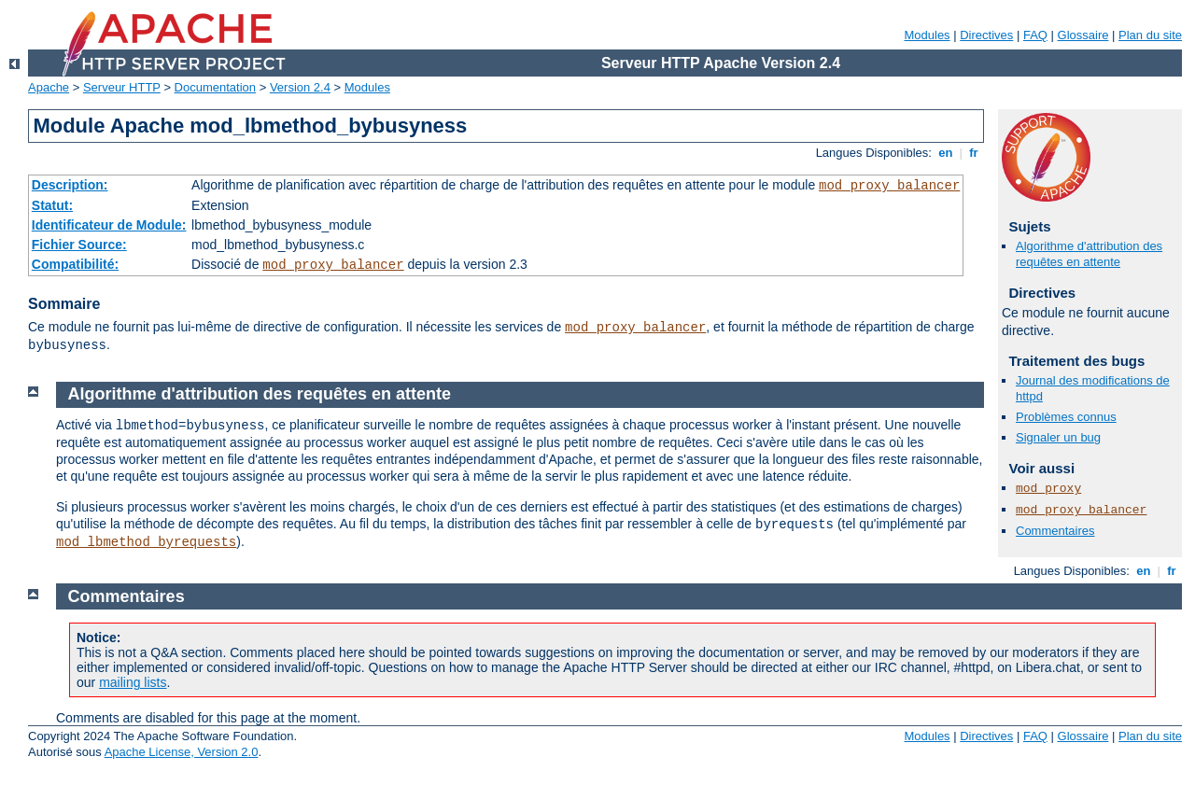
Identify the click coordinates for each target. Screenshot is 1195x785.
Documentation (215, 87)
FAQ (1035, 35)
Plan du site (1150, 35)
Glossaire (1083, 35)
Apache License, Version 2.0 (182, 752)
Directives (986, 35)
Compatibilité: (75, 264)
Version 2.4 (300, 87)
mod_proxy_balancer (889, 185)
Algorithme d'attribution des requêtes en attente (1089, 254)
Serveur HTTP (122, 87)
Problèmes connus (1066, 417)
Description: (70, 184)
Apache (48, 87)
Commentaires (1055, 531)
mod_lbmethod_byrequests (146, 542)
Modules (926, 35)
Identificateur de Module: (109, 224)
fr (974, 153)
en (945, 153)
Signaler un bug (1058, 437)
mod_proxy (1048, 489)
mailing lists (132, 682)
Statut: (52, 205)
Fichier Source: (79, 244)
